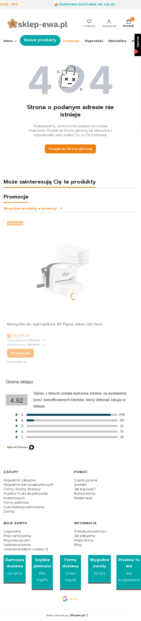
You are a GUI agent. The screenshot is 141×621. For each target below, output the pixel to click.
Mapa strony (83, 540)
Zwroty (9, 511)
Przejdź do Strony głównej (70, 149)
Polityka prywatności (90, 531)
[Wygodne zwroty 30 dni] (99, 569)
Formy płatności (16, 503)
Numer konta (84, 494)
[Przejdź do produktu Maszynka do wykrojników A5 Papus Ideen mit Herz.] (63, 269)
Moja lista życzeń (17, 540)
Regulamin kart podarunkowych (29, 485)
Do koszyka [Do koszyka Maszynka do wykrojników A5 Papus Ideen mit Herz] (20, 353)
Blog (77, 545)
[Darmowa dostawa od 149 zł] (15, 569)
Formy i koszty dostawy (22, 489)
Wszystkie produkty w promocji (33, 208)
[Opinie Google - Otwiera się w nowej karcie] (70, 599)
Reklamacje (83, 498)
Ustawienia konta (17, 545)
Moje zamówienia (17, 536)
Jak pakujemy (84, 536)
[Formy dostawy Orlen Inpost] (70, 572)
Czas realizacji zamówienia (24, 507)
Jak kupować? (85, 489)
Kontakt (80, 485)
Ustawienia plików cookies (24, 549)
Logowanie (12, 531)
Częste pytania (85, 480)
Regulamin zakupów (20, 480)
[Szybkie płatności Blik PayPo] (42, 572)
